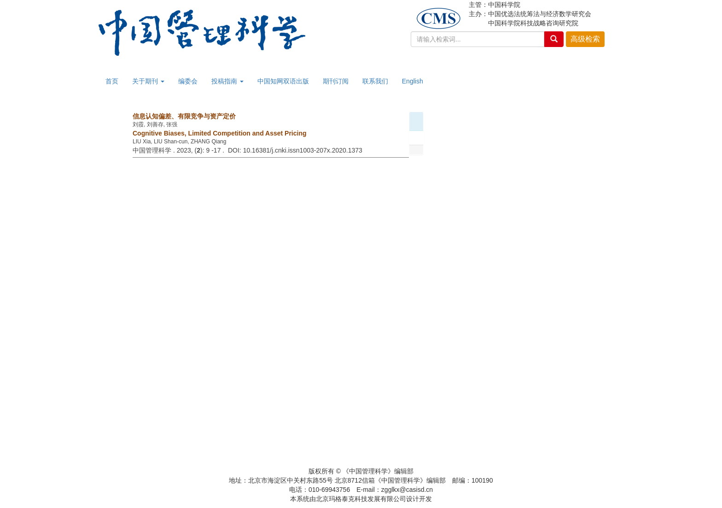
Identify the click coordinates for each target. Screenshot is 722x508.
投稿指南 (227, 81)
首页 (111, 81)
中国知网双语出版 (283, 81)
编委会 (188, 81)
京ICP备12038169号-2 (361, 462)
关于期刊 (148, 81)
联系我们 (375, 81)
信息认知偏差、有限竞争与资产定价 (184, 116)
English (412, 81)
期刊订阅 (336, 81)
